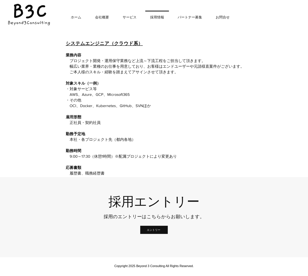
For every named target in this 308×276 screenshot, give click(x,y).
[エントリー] (154, 230)
